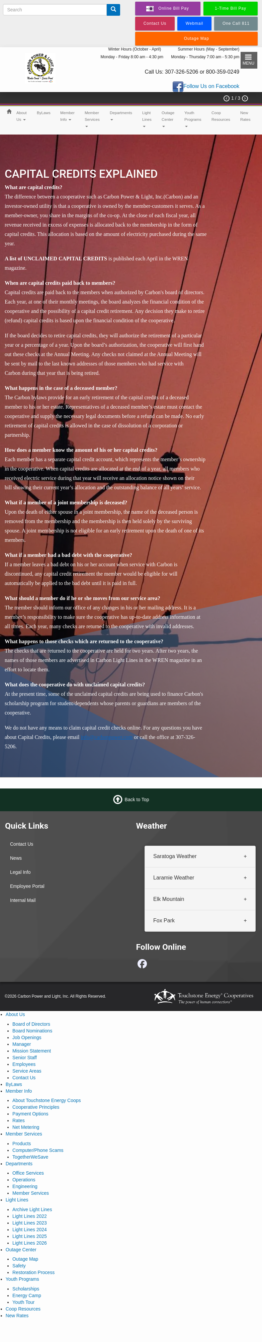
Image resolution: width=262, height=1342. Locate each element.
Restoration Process (33, 1272)
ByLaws (44, 112)
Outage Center (168, 118)
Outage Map (25, 1259)
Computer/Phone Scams (38, 1150)
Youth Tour (23, 1302)
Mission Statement (31, 1051)
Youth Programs (192, 118)
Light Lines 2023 (29, 1223)
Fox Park (164, 920)
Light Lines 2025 (29, 1236)
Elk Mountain (168, 899)
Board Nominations (32, 1030)
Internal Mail (22, 900)
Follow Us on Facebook (211, 86)
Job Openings (26, 1037)
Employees (23, 1064)
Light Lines (147, 118)
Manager (21, 1044)
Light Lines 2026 (29, 1243)
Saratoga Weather (175, 856)
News (16, 858)
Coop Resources (220, 115)
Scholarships (25, 1288)
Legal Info (20, 872)
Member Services (92, 118)
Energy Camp (26, 1295)
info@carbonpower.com (107, 737)
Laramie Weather (173, 877)
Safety (19, 1265)
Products (21, 1143)
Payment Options (30, 1113)
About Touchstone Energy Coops (46, 1100)
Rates (18, 1120)
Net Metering (25, 1127)
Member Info (67, 115)
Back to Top (137, 799)
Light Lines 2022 (29, 1216)
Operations (23, 1179)
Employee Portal (27, 886)
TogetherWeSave (30, 1157)
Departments (121, 115)
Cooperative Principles (35, 1107)
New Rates (245, 115)
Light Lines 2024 (29, 1229)
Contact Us (21, 844)
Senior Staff (24, 1057)
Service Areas (26, 1071)
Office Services (28, 1173)
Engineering (24, 1186)
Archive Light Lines (32, 1209)
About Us (21, 115)
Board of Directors (31, 1024)
